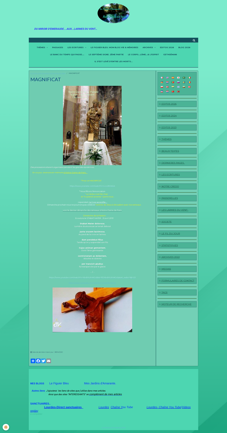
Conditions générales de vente (113, 427)
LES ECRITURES (75, 47)
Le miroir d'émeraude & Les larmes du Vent (47, 73)
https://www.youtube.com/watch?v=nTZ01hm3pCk (92, 283)
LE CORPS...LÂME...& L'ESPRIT (143, 54)
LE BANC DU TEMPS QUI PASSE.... (67, 54)
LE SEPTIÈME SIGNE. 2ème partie (106, 54)
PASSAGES (57, 47)
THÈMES (41, 47)
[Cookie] (6, 427)
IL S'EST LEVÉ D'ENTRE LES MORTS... (114, 61)
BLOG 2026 (184, 47)
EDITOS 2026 (167, 47)
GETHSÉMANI (170, 54)
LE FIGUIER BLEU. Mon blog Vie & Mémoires (114, 47)
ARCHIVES (148, 47)
